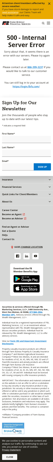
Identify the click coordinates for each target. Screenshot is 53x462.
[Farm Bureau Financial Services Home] (16, 23)
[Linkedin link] (26, 256)
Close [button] (9, 457)
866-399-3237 (35, 67)
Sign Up (42, 166)
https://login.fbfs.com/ (26, 86)
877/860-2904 (35, 312)
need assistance (10, 12)
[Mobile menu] (48, 23)
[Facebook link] (17, 256)
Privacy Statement (11, 449)
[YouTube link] (35, 256)
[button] (49, 3)
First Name (8, 133)
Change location (32, 247)
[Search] (43, 23)
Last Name (8, 147)
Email (5, 161)
